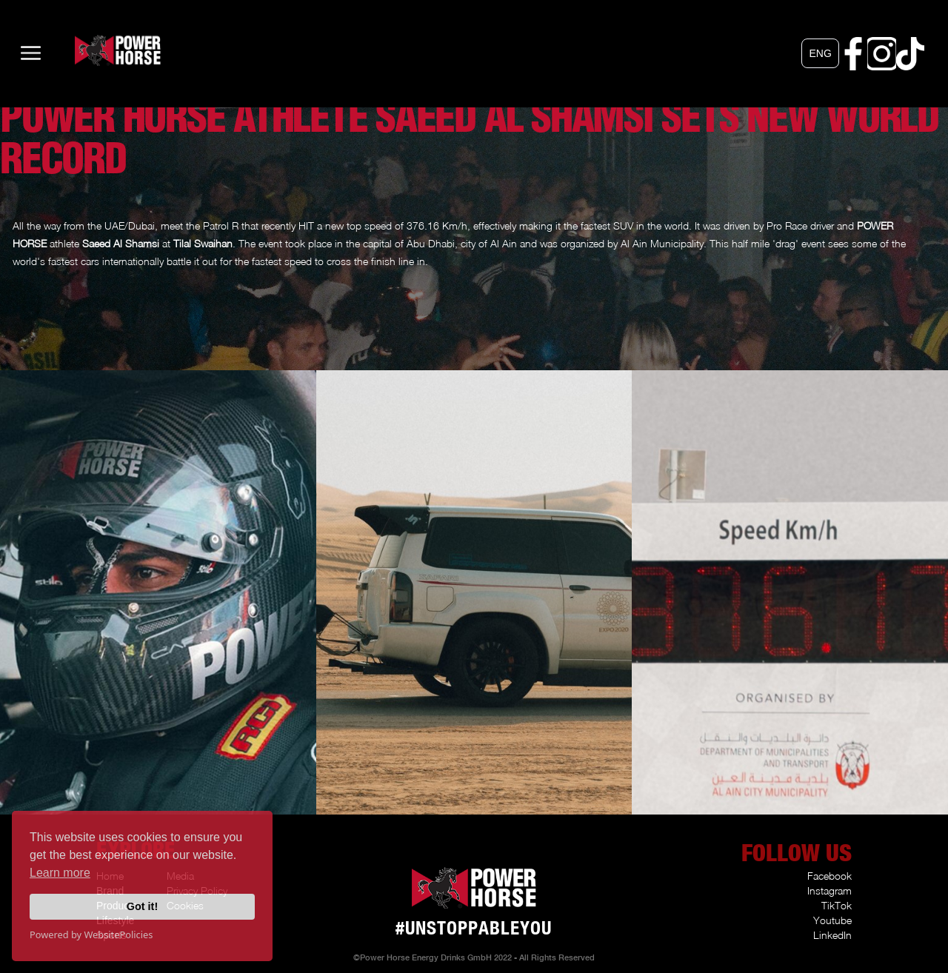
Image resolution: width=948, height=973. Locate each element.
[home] (95, 50)
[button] (819, 53)
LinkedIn (832, 935)
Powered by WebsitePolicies (91, 934)
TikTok (836, 905)
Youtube (832, 920)
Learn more (60, 872)
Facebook (829, 875)
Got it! (142, 906)
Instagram (829, 890)
